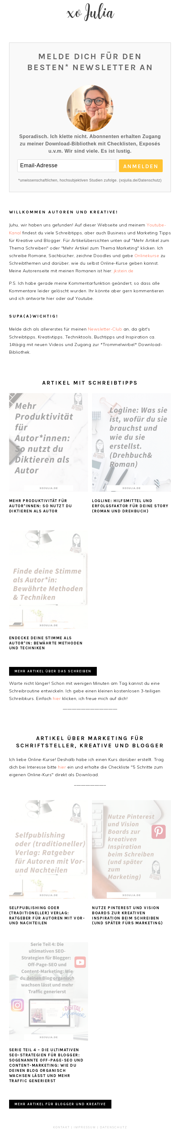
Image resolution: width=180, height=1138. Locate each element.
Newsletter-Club (105, 329)
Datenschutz (113, 1127)
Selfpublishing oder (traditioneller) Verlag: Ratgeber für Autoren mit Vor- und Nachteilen (47, 915)
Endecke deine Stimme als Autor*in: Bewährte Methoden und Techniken (46, 643)
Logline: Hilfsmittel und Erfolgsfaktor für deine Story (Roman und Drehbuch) (130, 505)
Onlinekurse (146, 255)
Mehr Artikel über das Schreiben (53, 671)
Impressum (85, 1127)
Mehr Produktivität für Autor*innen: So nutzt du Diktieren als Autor (40, 505)
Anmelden (140, 166)
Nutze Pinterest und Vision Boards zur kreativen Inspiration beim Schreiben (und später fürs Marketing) (127, 915)
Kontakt (61, 1127)
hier (57, 698)
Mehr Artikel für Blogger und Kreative (60, 1104)
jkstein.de (124, 270)
